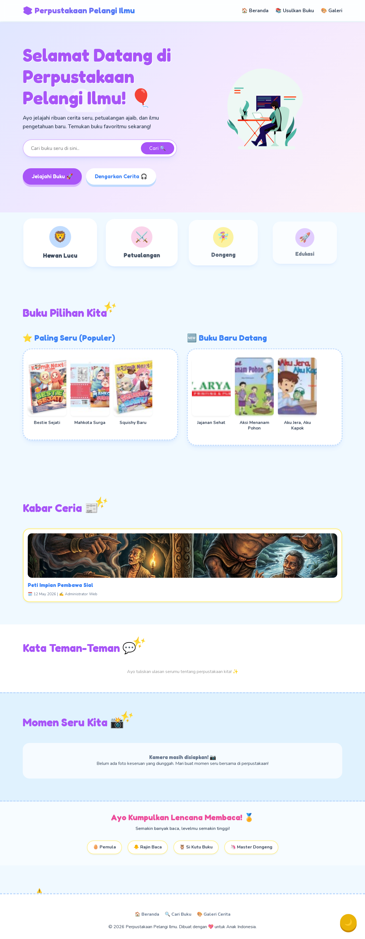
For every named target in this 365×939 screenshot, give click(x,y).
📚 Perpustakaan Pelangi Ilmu (79, 10)
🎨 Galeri (331, 10)
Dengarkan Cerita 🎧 (121, 176)
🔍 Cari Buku (178, 914)
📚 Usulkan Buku (294, 10)
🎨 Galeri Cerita (213, 914)
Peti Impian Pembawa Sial (104, 578)
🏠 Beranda (255, 10)
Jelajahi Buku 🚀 (52, 176)
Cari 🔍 (157, 148)
